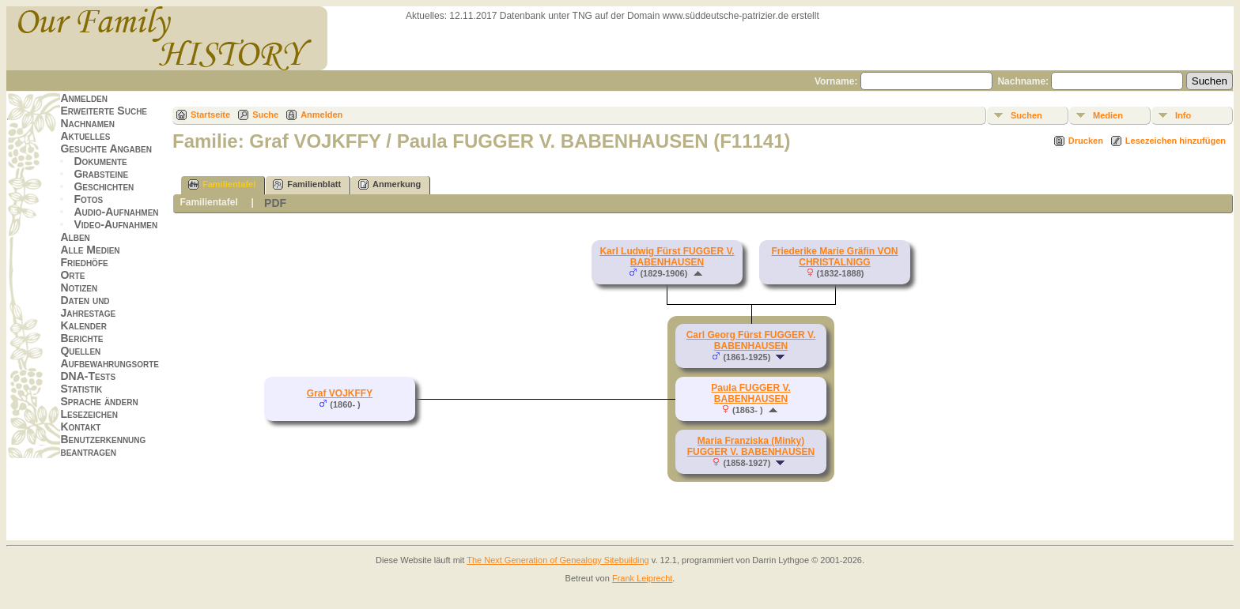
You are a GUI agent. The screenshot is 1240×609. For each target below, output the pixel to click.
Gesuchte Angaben (106, 148)
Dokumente (100, 161)
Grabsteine (101, 173)
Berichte (81, 338)
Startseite (210, 114)
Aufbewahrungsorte (109, 363)
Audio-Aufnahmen (116, 211)
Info (1183, 115)
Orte (72, 275)
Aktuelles (85, 136)
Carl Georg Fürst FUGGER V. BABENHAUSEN (751, 340)
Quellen (80, 350)
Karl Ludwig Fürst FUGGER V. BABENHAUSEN (666, 257)
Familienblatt (307, 184)
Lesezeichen (88, 414)
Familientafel (221, 184)
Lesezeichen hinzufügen (1175, 140)
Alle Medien (89, 249)
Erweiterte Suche (103, 110)
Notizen (78, 287)
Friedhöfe (84, 262)
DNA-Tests (87, 376)
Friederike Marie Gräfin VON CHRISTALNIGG (834, 257)
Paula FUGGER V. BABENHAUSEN (750, 393)
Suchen (1026, 115)
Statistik (81, 388)
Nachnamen (87, 123)
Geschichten (104, 186)
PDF (275, 203)
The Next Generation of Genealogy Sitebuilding (558, 560)
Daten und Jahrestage (87, 306)
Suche (265, 114)
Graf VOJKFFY (339, 393)
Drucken (1085, 140)
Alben (74, 237)
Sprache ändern (99, 401)
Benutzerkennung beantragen (103, 445)
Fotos (88, 199)
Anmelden (84, 98)
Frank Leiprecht (642, 578)
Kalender (83, 325)
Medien (1108, 115)
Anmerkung (389, 184)
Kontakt (80, 426)
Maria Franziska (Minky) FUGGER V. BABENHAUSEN (751, 446)
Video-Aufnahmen (115, 224)
